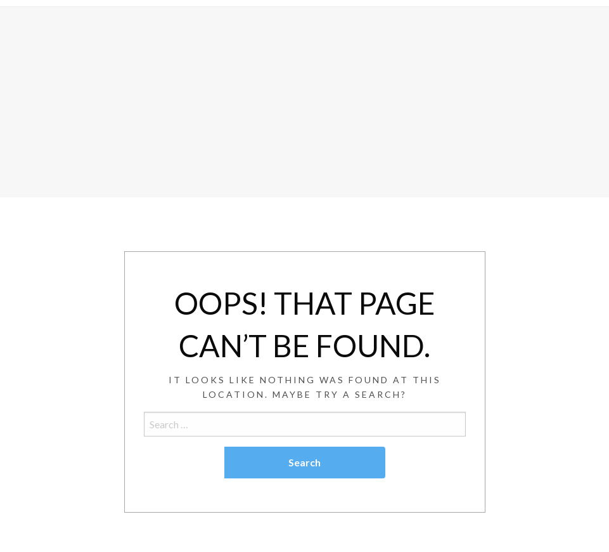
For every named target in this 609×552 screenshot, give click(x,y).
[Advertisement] (304, 102)
